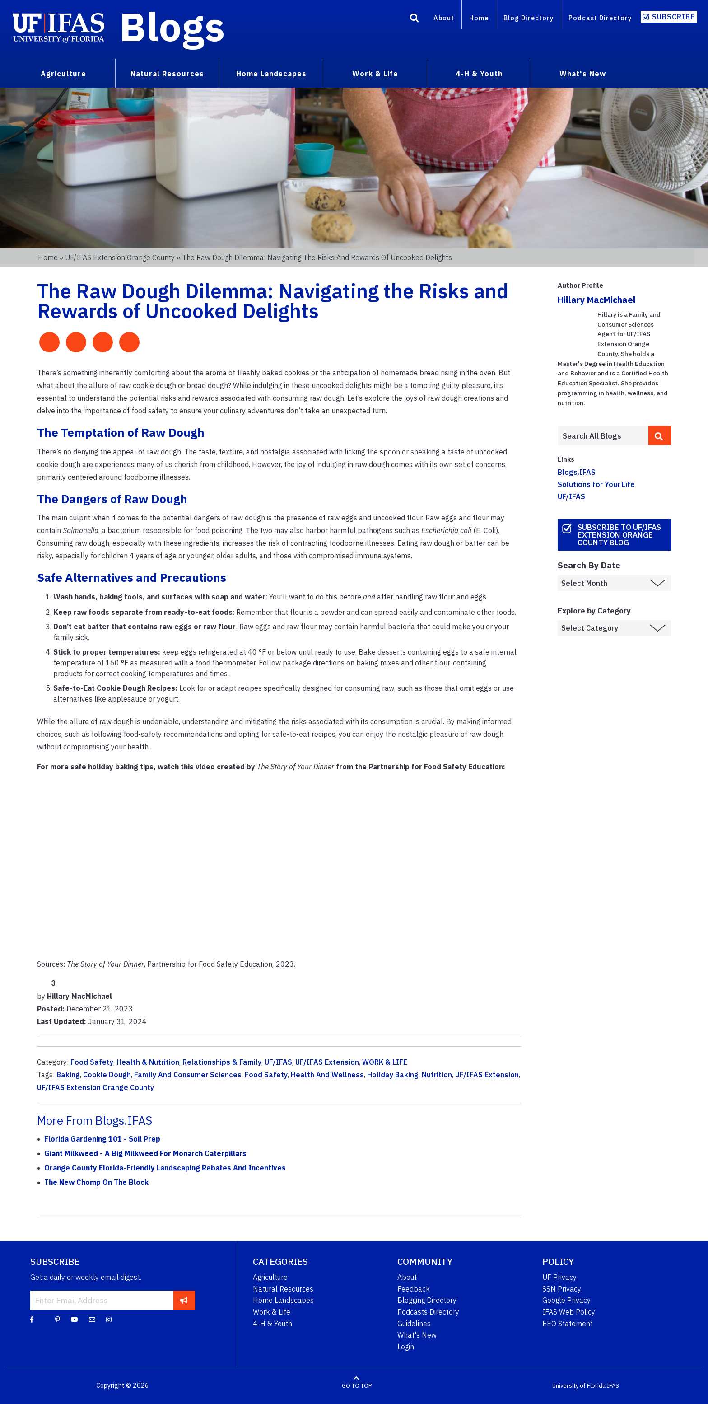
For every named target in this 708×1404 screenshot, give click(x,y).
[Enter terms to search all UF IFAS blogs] (603, 436)
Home (479, 18)
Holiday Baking (393, 1074)
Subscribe (673, 16)
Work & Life (271, 1311)
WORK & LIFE (384, 1062)
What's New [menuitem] (582, 73)
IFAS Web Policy (568, 1311)
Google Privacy (566, 1300)
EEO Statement (567, 1323)
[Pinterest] (57, 1319)
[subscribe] (184, 1300)
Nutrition (437, 1074)
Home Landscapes (283, 1300)
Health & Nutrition (147, 1062)
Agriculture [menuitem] (63, 73)
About (443, 18)
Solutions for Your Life (596, 484)
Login (405, 1346)
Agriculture (270, 1277)
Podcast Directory (600, 18)
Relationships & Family (221, 1062)
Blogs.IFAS (577, 472)
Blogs (172, 26)
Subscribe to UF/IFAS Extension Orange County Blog (619, 535)
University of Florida (579, 1386)
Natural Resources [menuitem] (167, 73)
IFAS (613, 1386)
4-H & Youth (272, 1323)
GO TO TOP (357, 1386)
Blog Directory (528, 18)
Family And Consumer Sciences (188, 1074)
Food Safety (91, 1062)
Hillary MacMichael (597, 299)
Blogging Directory (426, 1300)
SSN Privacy (561, 1288)
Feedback (413, 1288)
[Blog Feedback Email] (92, 1319)
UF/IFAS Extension (327, 1062)
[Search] (414, 19)
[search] (659, 435)
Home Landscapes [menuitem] (271, 73)
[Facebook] (31, 1319)
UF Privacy (559, 1277)
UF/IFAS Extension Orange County (120, 257)
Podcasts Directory (428, 1311)
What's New (417, 1334)
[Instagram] (109, 1319)
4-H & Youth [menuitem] (479, 73)
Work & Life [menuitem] (375, 73)
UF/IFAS (278, 1062)
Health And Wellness (327, 1074)
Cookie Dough (107, 1074)
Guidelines (414, 1323)
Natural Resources (283, 1288)
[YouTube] (74, 1319)
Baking (68, 1074)
